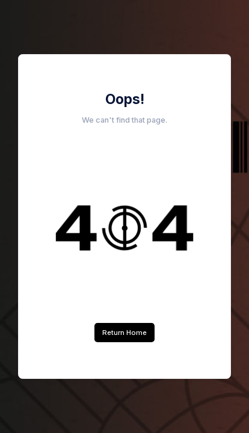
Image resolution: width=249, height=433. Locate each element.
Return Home (124, 332)
